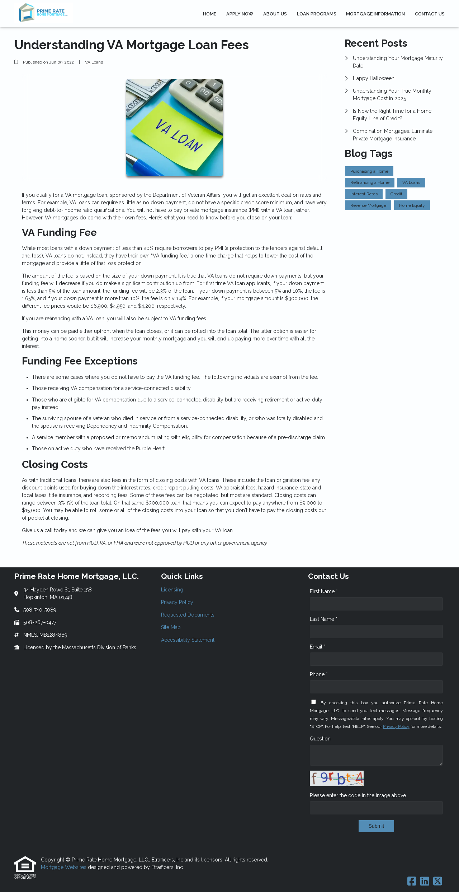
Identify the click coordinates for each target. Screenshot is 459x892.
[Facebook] (411, 881)
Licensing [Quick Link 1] (172, 590)
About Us (275, 14)
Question (320, 739)
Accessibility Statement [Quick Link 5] (187, 640)
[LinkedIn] (424, 881)
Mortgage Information (375, 14)
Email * (318, 647)
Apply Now (239, 14)
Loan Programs (316, 14)
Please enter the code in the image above (358, 795)
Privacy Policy (396, 726)
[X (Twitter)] (437, 881)
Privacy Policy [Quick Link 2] (177, 602)
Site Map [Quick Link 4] (171, 627)
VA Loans (94, 62)
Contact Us (430, 14)
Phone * (319, 674)
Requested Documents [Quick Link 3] (187, 615)
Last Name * (323, 619)
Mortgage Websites (64, 867)
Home (209, 14)
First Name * (324, 591)
